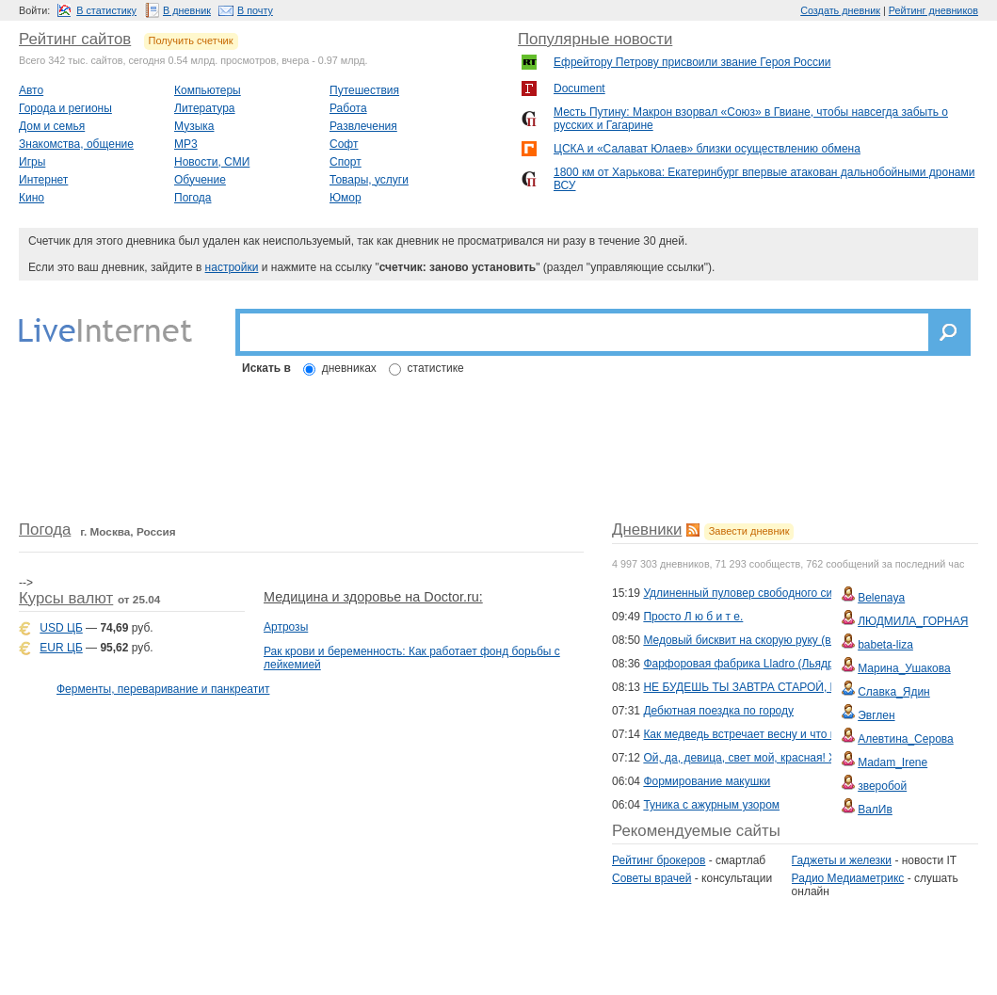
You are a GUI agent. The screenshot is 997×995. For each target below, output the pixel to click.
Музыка (194, 126)
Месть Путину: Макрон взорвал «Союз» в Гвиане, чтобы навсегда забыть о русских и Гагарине (751, 118)
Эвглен (876, 715)
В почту (255, 10)
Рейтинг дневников (933, 10)
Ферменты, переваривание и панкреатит (162, 689)
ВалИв (875, 809)
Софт (344, 144)
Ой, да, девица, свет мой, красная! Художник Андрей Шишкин (805, 757)
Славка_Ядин (894, 691)
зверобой (882, 786)
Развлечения (363, 126)
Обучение (200, 179)
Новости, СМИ (211, 162)
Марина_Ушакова (904, 668)
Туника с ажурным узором (711, 804)
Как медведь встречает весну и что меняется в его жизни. (794, 734)
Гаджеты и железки (842, 860)
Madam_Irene (892, 762)
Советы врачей (651, 878)
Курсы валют (66, 598)
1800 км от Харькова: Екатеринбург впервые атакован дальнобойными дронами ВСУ (764, 179)
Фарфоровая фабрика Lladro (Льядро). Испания (768, 663)
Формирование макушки (706, 781)
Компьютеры (207, 90)
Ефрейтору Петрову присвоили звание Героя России (692, 62)
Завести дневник (749, 531)
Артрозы (286, 627)
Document (579, 88)
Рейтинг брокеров (658, 860)
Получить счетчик (191, 40)
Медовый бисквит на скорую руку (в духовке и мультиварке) (800, 640)
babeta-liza (885, 644)
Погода (193, 197)
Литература (204, 108)
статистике (436, 368)
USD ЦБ (61, 627)
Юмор (346, 197)
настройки (232, 267)
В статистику (106, 10)
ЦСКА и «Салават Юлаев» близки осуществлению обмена (707, 148)
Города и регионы (65, 108)
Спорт (346, 162)
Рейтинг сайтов (75, 39)
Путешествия (364, 90)
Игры (32, 162)
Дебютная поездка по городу (718, 710)
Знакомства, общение (76, 144)
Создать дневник (840, 10)
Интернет (43, 179)
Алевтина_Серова (906, 739)
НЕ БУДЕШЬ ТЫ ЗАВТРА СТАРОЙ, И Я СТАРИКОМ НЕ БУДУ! (805, 687)
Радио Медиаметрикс (848, 878)
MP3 (186, 144)
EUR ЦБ (61, 647)
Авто (31, 90)
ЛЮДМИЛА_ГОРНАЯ (913, 621)
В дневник (187, 10)
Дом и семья (52, 126)
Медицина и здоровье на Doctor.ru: (373, 596)
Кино (31, 197)
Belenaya (881, 597)
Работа (348, 108)
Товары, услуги (369, 179)
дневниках (349, 368)
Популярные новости (595, 39)
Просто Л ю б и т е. (693, 616)
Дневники (647, 529)
